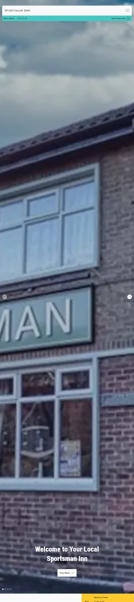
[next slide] (129, 297)
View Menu (67, 573)
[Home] (17, 11)
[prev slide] (4, 297)
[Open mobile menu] (128, 10)
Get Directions (118, 18)
